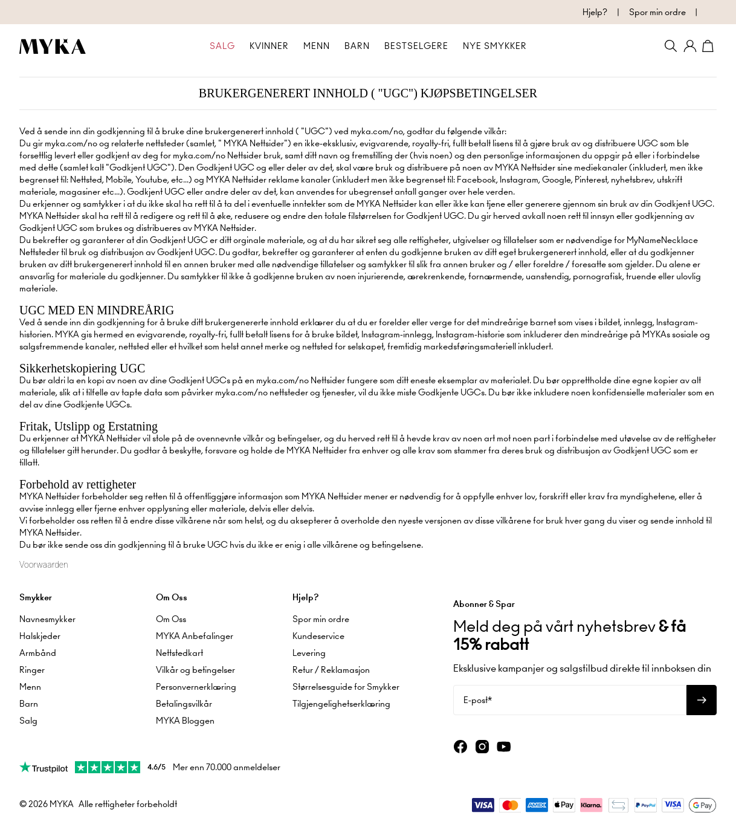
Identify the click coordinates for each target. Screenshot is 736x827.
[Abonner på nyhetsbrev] (701, 700)
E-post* (477, 700)
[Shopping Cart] (709, 46)
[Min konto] (690, 46)
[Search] (670, 46)
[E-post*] (569, 700)
